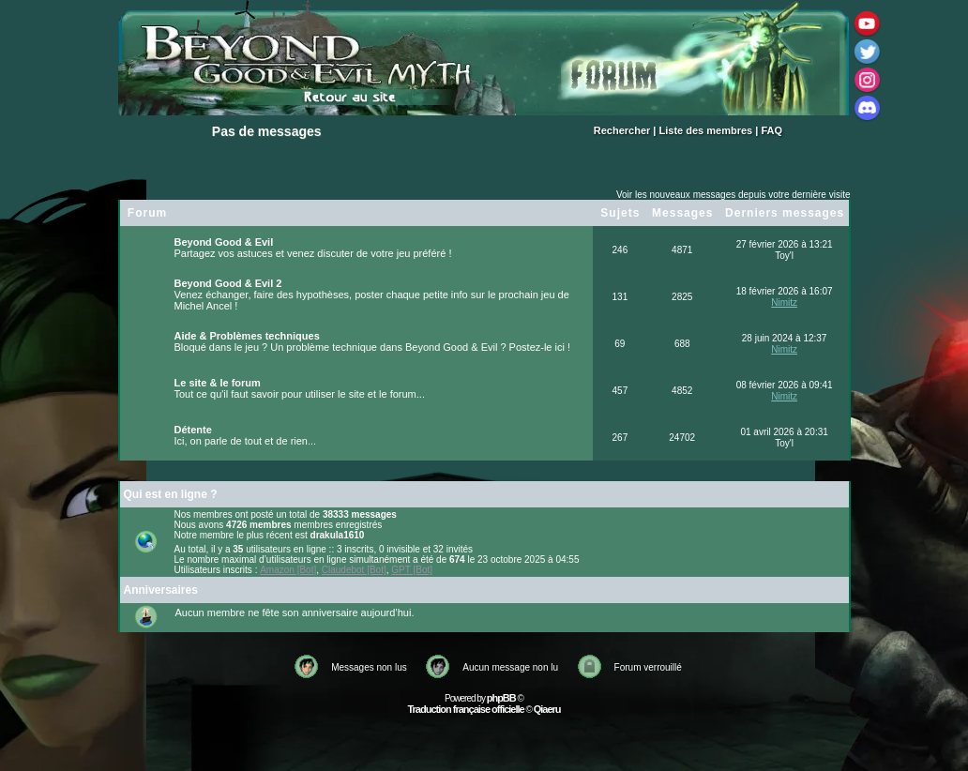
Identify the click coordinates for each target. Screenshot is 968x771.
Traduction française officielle (465, 709)
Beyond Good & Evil (224, 242)
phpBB (501, 697)
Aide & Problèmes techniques (247, 335)
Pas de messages (267, 131)
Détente (193, 429)
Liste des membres (706, 130)
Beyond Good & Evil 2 (228, 283)
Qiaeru (547, 709)
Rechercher (622, 130)
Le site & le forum (217, 382)
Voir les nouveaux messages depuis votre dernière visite (733, 194)
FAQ (771, 130)
